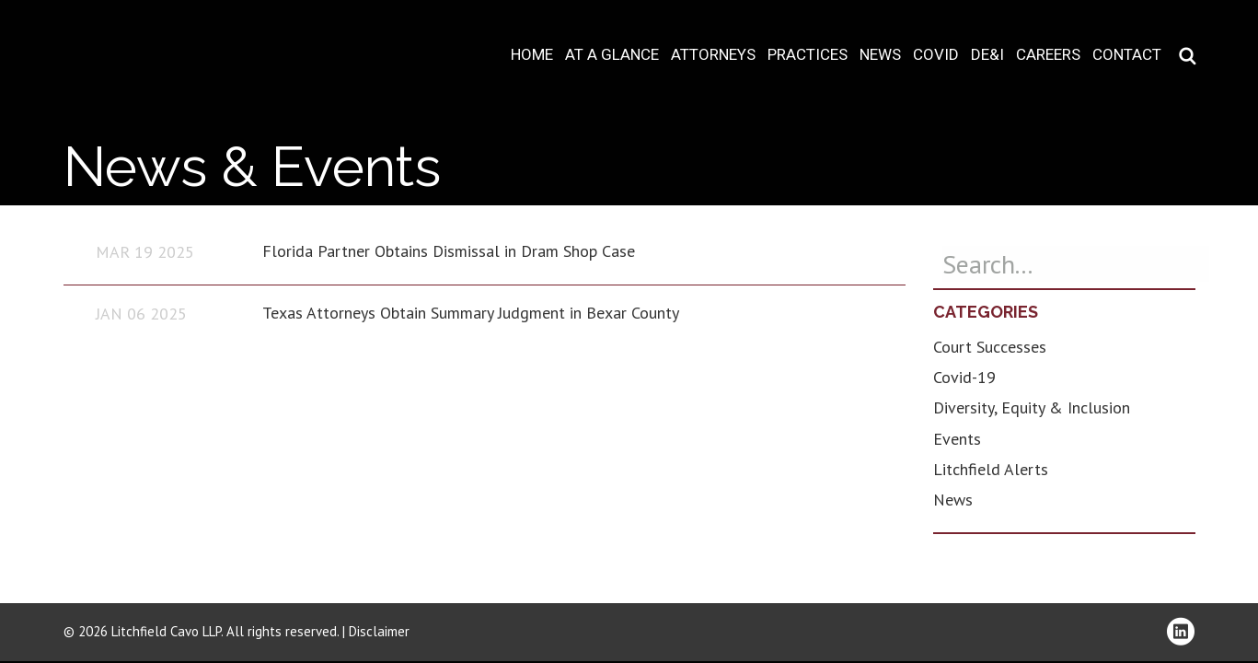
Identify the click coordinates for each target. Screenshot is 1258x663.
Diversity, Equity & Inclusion (1031, 407)
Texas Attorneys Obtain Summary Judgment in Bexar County (470, 312)
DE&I (987, 55)
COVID (936, 55)
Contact (1126, 55)
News (880, 55)
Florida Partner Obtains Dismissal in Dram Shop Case (448, 251)
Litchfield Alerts (990, 469)
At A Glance (612, 55)
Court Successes (989, 346)
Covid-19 (964, 377)
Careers (1048, 55)
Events (957, 438)
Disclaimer (379, 631)
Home (532, 55)
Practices (807, 55)
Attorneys (713, 55)
